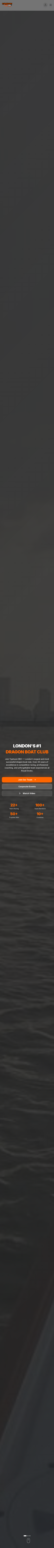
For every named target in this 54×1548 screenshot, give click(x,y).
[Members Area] (45, 5)
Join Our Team (27, 780)
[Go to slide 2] (27, 1535)
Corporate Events (27, 786)
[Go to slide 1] (25, 1535)
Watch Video (27, 793)
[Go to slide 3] (29, 1535)
